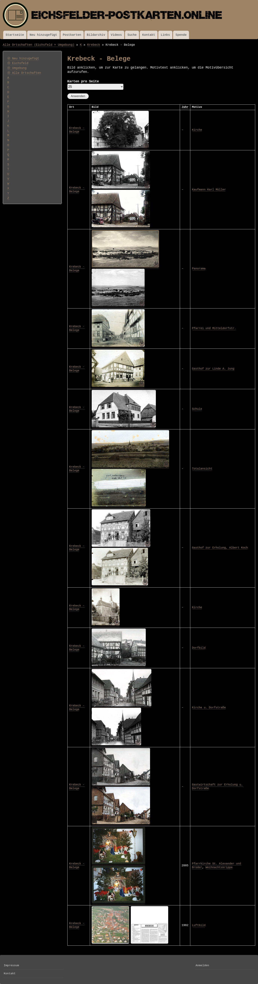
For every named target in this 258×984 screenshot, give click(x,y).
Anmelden (202, 965)
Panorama (198, 268)
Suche (132, 35)
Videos (116, 35)
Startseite (15, 35)
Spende (181, 35)
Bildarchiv (96, 35)
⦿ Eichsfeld (17, 63)
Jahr (185, 107)
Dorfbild (198, 648)
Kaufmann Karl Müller (209, 189)
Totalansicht (202, 468)
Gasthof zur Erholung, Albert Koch (220, 547)
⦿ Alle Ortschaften (24, 73)
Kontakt (148, 35)
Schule (197, 409)
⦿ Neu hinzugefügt (23, 58)
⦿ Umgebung (17, 68)
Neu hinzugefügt (43, 35)
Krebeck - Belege (76, 129)
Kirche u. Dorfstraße (209, 707)
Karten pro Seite (83, 81)
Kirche (197, 130)
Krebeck (93, 45)
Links (165, 35)
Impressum (11, 965)
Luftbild (198, 925)
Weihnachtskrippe (219, 867)
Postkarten (72, 35)
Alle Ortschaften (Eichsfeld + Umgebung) (38, 45)
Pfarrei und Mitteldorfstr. (214, 328)
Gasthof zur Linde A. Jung (213, 368)
